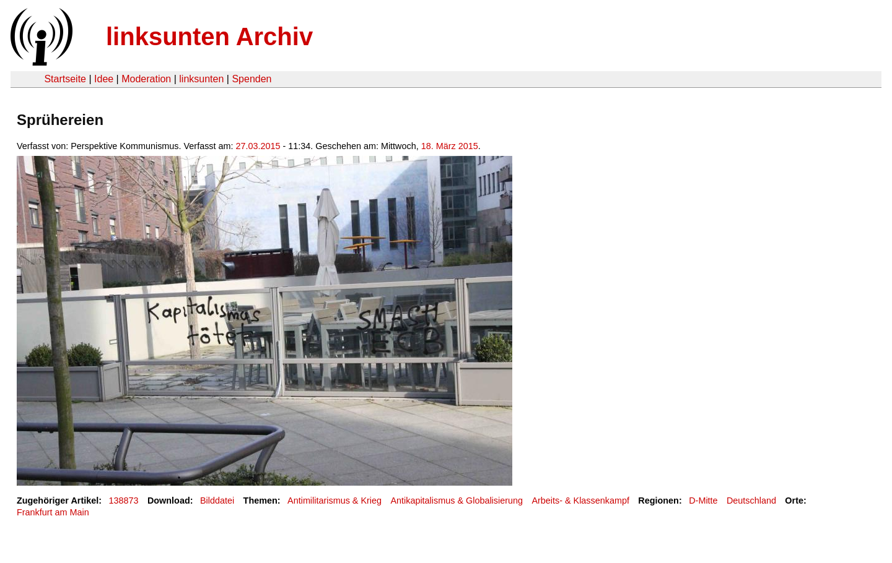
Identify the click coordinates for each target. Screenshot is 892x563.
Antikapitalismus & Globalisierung (456, 500)
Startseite (65, 79)
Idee (103, 79)
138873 (124, 500)
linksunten (201, 79)
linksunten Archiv (209, 36)
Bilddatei (217, 500)
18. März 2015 (449, 146)
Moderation (146, 79)
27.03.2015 (258, 146)
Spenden (251, 79)
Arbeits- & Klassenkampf (580, 500)
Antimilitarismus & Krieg (334, 500)
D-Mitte (703, 500)
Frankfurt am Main (53, 512)
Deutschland (751, 500)
